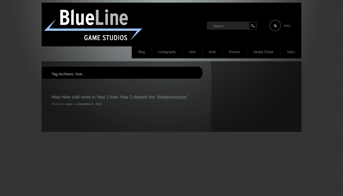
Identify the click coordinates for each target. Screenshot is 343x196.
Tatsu (291, 52)
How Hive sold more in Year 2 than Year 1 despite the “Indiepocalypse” (120, 97)
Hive (192, 52)
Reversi (234, 52)
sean (69, 104)
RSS (287, 25)
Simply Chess (263, 52)
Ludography (166, 52)
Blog (141, 52)
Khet (212, 52)
